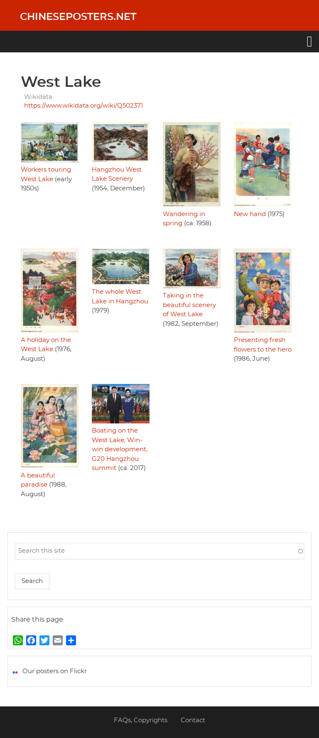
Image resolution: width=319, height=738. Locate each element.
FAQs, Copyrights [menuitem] (140, 720)
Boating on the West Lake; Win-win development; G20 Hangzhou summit (119, 449)
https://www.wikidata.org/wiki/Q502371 (83, 106)
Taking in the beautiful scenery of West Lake (189, 305)
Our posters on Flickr (54, 671)
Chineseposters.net (78, 17)
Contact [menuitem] (193, 720)
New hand (250, 214)
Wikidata (38, 97)
